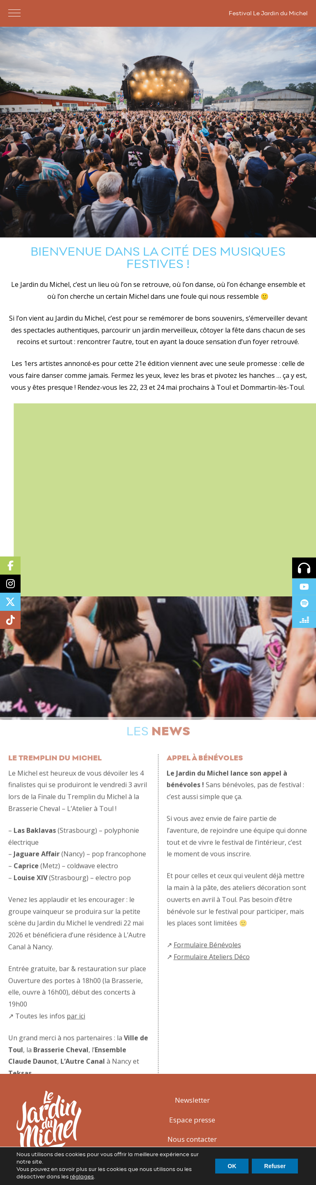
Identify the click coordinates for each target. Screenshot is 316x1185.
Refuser (275, 1166)
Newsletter (192, 1100)
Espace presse (192, 1119)
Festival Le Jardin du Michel (268, 13)
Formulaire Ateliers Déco (212, 969)
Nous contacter (192, 1139)
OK (232, 1166)
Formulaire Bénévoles (207, 958)
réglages (82, 1177)
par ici (76, 1029)
